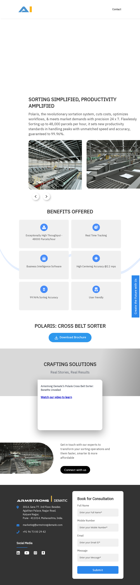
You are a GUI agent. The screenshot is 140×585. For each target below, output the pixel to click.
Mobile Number (86, 520)
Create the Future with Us (135, 296)
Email (80, 535)
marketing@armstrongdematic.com (42, 524)
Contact (116, 9)
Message (82, 550)
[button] (47, 197)
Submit (98, 570)
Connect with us (75, 470)
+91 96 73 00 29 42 (34, 531)
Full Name (83, 505)
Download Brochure (70, 337)
